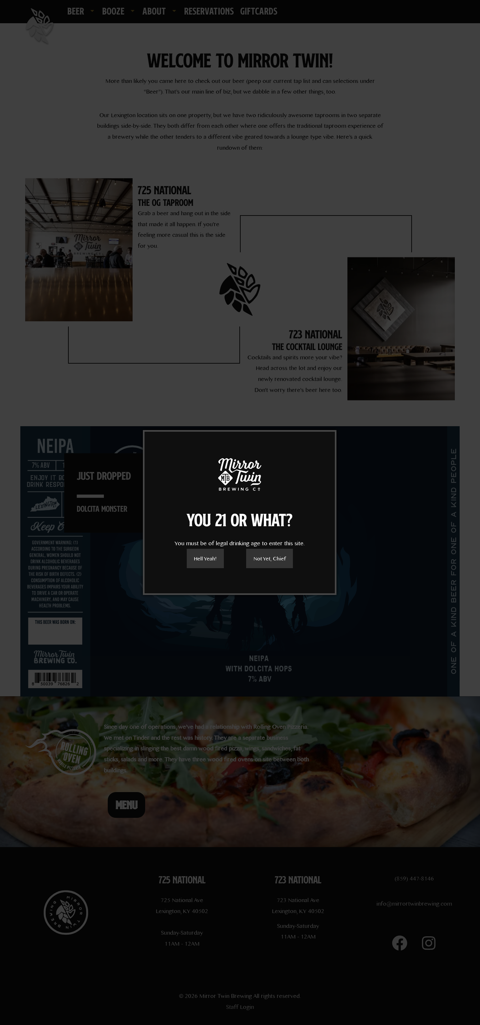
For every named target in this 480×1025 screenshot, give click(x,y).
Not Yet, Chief (270, 558)
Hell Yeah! (205, 558)
